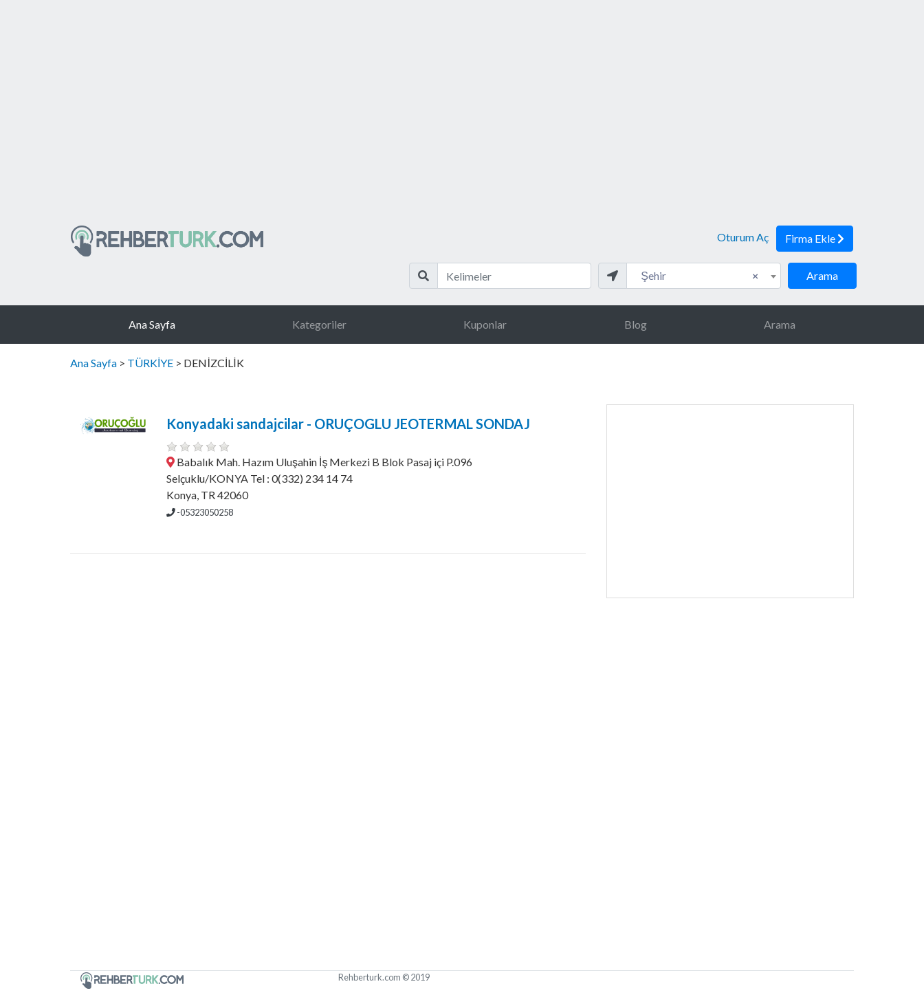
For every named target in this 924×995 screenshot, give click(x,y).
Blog (635, 324)
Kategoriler (319, 324)
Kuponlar (485, 324)
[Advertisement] (462, 118)
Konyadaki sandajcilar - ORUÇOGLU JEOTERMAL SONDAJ (348, 423)
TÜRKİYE (150, 362)
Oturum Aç (743, 236)
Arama (822, 275)
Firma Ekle (814, 238)
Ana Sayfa (152, 324)
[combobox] (703, 276)
